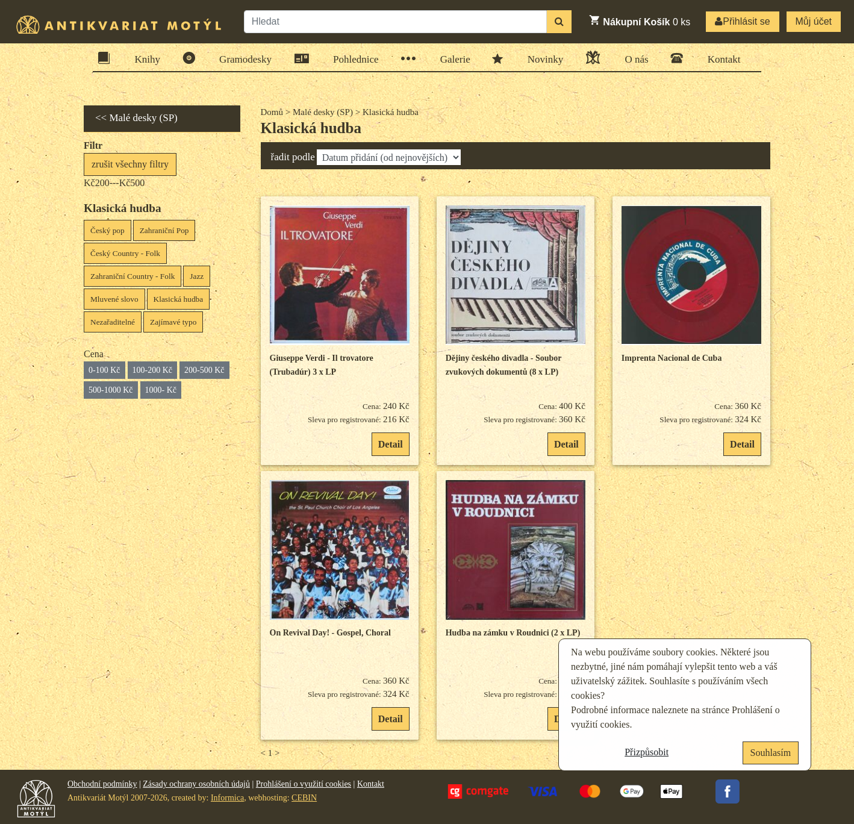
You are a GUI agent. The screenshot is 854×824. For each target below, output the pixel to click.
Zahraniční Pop (164, 230)
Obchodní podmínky (102, 783)
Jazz (197, 276)
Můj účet (814, 21)
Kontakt (720, 58)
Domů (272, 112)
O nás (632, 57)
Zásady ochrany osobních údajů (196, 783)
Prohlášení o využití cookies (303, 783)
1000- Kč (161, 390)
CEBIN (304, 797)
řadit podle (293, 157)
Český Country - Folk (125, 253)
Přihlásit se (742, 21)
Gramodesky (241, 58)
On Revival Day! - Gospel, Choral (330, 632)
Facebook (727, 791)
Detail (390, 444)
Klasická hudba (179, 299)
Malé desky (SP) (323, 112)
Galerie (451, 58)
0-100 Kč (104, 370)
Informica (227, 797)
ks (639, 20)
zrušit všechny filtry (130, 164)
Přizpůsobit (647, 752)
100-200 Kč (152, 370)
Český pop (107, 230)
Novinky (542, 58)
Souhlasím (770, 753)
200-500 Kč (204, 370)
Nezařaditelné (112, 321)
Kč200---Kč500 (114, 183)
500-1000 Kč (111, 390)
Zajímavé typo (173, 321)
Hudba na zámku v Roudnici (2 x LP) (513, 632)
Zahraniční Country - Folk (132, 276)
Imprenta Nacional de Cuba (672, 358)
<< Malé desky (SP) (136, 117)
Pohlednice (352, 58)
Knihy (144, 58)
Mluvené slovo (114, 299)
